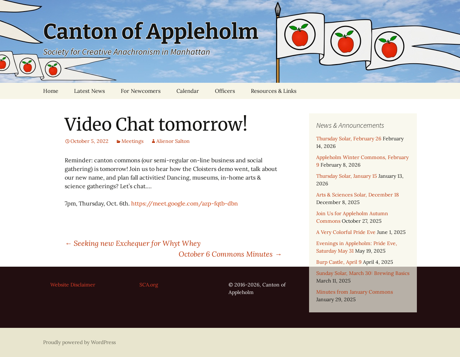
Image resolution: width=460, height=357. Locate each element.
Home (50, 90)
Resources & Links (273, 90)
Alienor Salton (173, 141)
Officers (225, 90)
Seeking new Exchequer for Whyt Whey (133, 243)
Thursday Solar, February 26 (348, 138)
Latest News (89, 90)
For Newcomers (141, 90)
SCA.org (148, 284)
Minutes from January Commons (354, 292)
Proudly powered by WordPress (79, 342)
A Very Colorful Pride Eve (346, 232)
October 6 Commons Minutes (230, 253)
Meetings (132, 141)
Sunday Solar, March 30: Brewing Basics (362, 273)
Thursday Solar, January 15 (346, 176)
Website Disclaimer (72, 284)
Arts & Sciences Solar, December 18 (357, 194)
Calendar (187, 90)
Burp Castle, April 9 (339, 262)
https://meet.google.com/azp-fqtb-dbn (184, 203)
